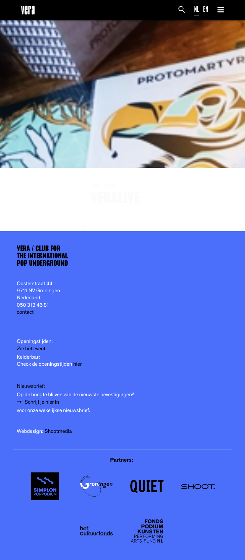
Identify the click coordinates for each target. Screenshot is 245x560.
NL (196, 9)
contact (25, 312)
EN (205, 9)
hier (77, 364)
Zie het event (31, 348)
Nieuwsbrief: (31, 386)
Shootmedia (58, 431)
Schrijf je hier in (41, 402)
